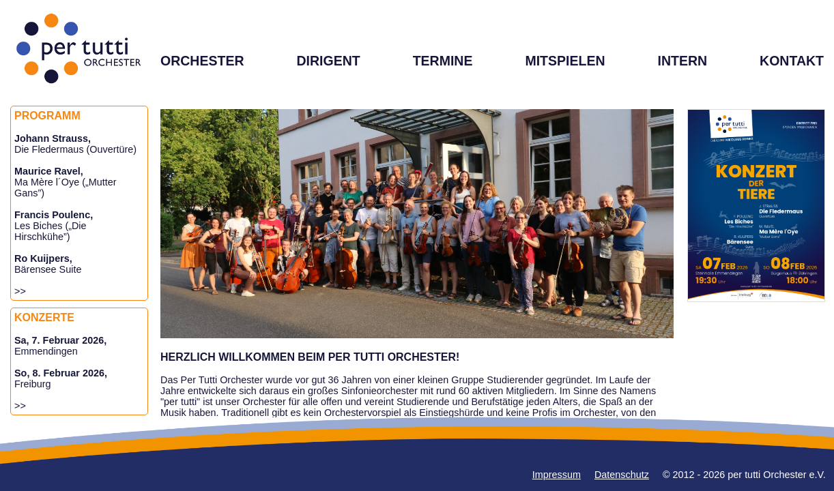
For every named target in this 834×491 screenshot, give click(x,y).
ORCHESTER (202, 60)
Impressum (556, 474)
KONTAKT (792, 60)
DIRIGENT (328, 60)
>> (20, 291)
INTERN (682, 60)
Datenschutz (621, 474)
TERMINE (443, 60)
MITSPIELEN (565, 60)
